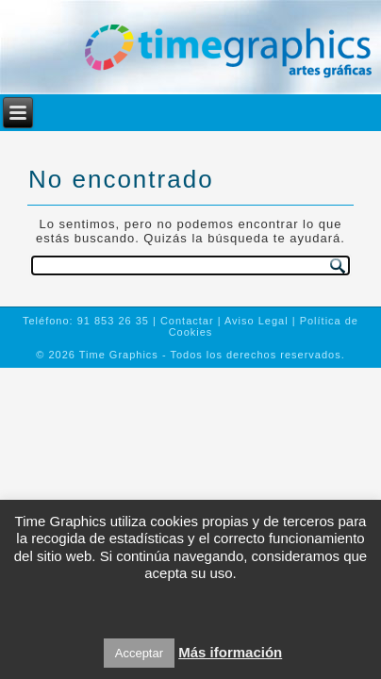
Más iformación (230, 652)
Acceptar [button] (139, 653)
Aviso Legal (256, 320)
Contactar (187, 320)
